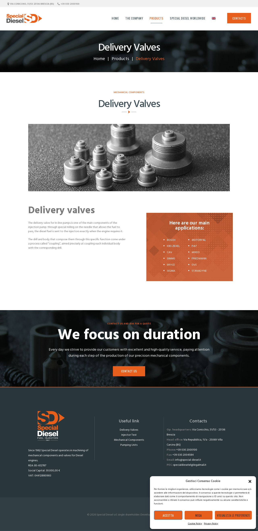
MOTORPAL (199, 240)
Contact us (129, 371)
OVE (194, 265)
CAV (169, 252)
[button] (250, 481)
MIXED (196, 252)
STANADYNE (199, 271)
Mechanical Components (129, 440)
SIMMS (171, 258)
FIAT (194, 246)
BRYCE (171, 265)
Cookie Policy (195, 524)
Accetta (168, 515)
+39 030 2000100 (186, 450)
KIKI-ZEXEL (173, 246)
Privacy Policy (211, 524)
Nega (198, 515)
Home (99, 59)
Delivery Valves (129, 430)
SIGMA (171, 271)
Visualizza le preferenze (233, 515)
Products (120, 59)
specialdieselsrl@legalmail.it (189, 465)
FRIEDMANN (199, 258)
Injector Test (129, 435)
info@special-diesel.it (188, 460)
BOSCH (171, 240)
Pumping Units (128, 445)
